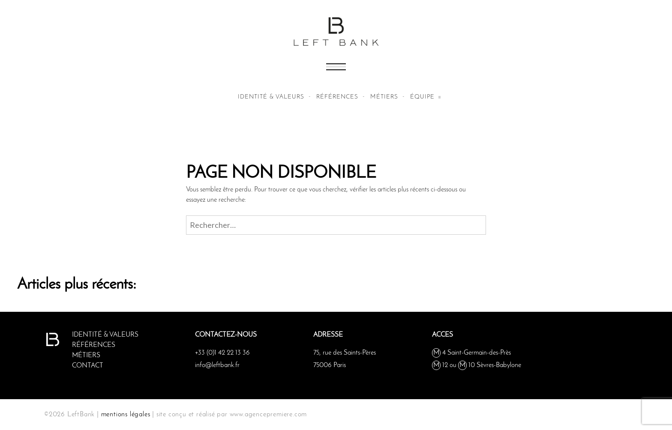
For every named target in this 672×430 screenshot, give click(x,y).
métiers (384, 97)
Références (337, 97)
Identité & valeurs (271, 97)
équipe (422, 97)
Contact (87, 365)
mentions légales (125, 414)
